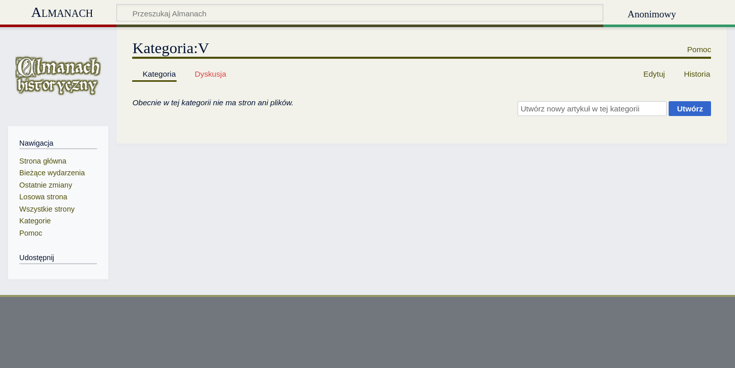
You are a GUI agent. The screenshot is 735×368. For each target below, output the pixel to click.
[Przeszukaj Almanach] (360, 13)
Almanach (62, 12)
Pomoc (699, 49)
